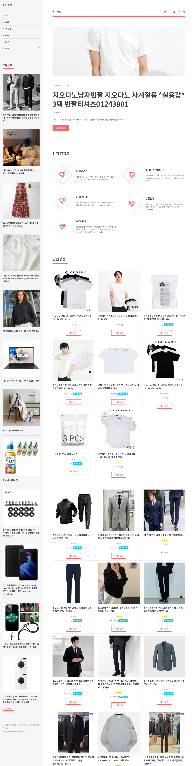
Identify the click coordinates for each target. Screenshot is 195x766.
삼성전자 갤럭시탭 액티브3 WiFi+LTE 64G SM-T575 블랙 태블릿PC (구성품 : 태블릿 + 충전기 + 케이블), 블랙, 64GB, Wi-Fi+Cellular (20, 589)
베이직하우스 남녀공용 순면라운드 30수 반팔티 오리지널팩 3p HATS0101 (164, 317)
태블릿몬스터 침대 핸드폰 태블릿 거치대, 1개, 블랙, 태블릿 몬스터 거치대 (21, 172)
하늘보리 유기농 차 (10, 480)
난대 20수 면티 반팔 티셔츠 (65, 454)
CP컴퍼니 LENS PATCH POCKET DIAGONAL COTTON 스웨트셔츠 (114, 758)
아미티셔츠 (82, 171)
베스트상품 (7, 29)
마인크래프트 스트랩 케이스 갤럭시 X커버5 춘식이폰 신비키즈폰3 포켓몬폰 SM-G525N (21, 645)
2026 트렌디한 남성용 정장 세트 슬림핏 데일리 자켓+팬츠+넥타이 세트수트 (73, 682)
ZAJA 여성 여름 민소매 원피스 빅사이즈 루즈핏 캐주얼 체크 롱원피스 (20, 224)
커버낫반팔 (82, 196)
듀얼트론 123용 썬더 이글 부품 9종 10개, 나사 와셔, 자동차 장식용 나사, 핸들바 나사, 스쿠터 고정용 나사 (21, 532)
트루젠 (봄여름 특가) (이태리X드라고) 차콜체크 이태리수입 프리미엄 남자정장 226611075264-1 (73, 760)
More (8, 708)
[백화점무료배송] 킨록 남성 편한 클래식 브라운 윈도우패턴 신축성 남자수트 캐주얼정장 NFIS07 (164, 760)
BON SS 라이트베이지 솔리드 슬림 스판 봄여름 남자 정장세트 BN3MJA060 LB (118, 536)
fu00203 (81, 221)
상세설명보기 (61, 128)
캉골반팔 (150, 198)
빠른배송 (6, 35)
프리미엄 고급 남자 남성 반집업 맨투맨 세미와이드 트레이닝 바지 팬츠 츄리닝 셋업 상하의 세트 (21, 117)
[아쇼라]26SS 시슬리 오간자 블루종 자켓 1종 (21, 331)
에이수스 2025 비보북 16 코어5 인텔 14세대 (21, 380)
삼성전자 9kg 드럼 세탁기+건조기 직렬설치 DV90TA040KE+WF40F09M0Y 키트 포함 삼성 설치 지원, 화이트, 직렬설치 (20, 699)
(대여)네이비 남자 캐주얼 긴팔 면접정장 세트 (164, 534)
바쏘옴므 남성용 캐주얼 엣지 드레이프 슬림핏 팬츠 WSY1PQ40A (72, 609)
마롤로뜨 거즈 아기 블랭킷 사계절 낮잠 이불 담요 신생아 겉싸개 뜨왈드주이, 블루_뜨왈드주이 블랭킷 (21, 278)
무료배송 (6, 22)
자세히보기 (73, 333)
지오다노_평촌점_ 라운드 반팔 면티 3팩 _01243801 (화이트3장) (116, 455)
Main (5, 15)
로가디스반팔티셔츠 (155, 169)
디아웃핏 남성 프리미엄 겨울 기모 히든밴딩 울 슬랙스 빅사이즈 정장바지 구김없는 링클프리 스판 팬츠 (118, 684)
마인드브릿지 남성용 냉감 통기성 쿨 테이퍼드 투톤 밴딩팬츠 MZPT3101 (164, 609)
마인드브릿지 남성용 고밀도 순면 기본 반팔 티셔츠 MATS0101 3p (72, 386)
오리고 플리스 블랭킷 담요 (13, 430)
